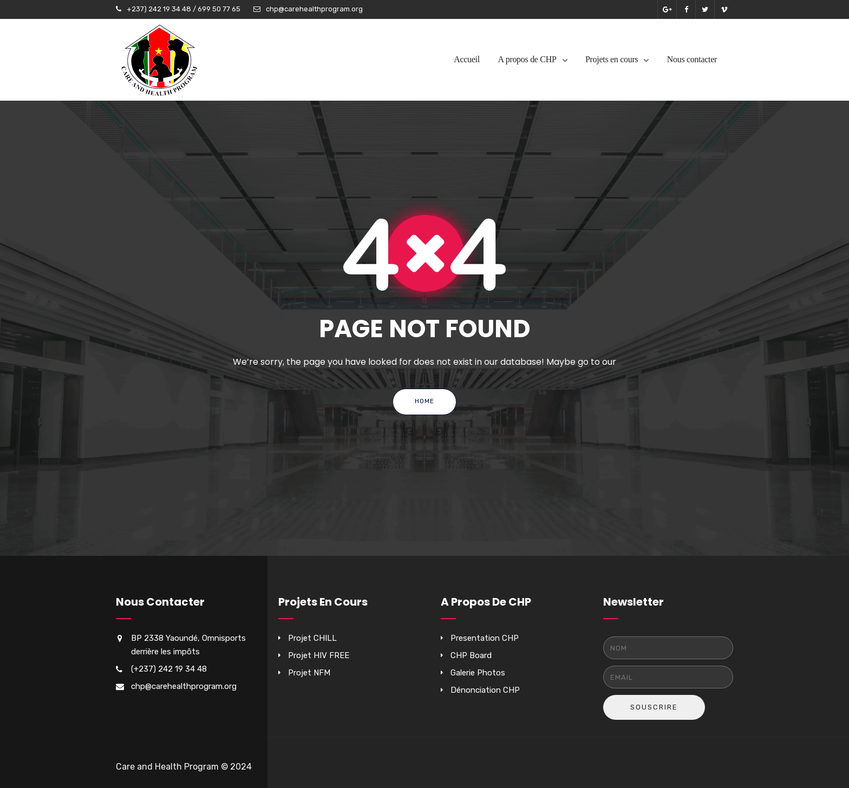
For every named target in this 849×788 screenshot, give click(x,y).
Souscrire (654, 707)
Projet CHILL (312, 638)
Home (424, 401)
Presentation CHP (484, 638)
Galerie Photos (477, 673)
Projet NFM (309, 673)
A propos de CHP (527, 59)
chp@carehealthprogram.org (314, 9)
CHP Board (471, 655)
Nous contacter (692, 59)
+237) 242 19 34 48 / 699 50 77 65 (183, 9)
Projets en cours (611, 59)
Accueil (467, 59)
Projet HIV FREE (318, 655)
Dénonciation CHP (485, 690)
